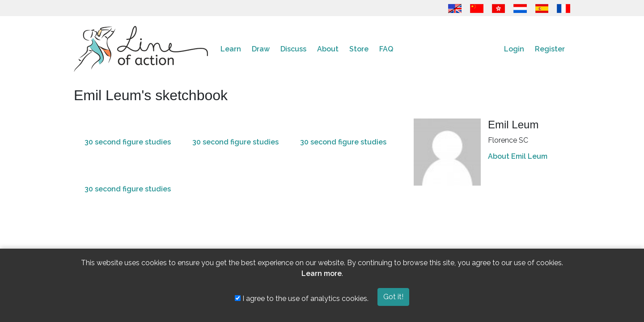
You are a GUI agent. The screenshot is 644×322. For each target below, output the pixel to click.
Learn (230, 49)
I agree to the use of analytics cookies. (302, 298)
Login (514, 49)
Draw (261, 49)
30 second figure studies (128, 142)
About (328, 49)
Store (359, 49)
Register (550, 49)
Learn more (321, 273)
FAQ (386, 49)
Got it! (393, 296)
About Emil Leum (517, 156)
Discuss (293, 49)
